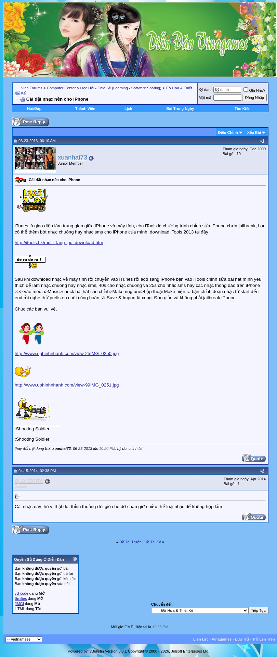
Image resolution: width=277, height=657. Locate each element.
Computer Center (61, 88)
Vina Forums (31, 88)
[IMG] (19, 604)
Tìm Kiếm (243, 108)
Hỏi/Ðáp (34, 108)
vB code (21, 593)
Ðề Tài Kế (152, 542)
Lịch (128, 108)
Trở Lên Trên (263, 639)
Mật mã (205, 98)
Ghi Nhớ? (254, 90)
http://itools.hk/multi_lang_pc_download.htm (59, 242)
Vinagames (222, 639)
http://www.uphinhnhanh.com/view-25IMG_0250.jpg (67, 353)
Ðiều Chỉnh (228, 132)
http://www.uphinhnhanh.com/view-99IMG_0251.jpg (67, 385)
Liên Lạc (201, 639)
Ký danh (205, 90)
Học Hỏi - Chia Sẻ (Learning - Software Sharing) (120, 88)
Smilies (21, 598)
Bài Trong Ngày (180, 108)
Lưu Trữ (242, 639)
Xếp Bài (254, 132)
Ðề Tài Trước (130, 542)
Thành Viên (85, 108)
